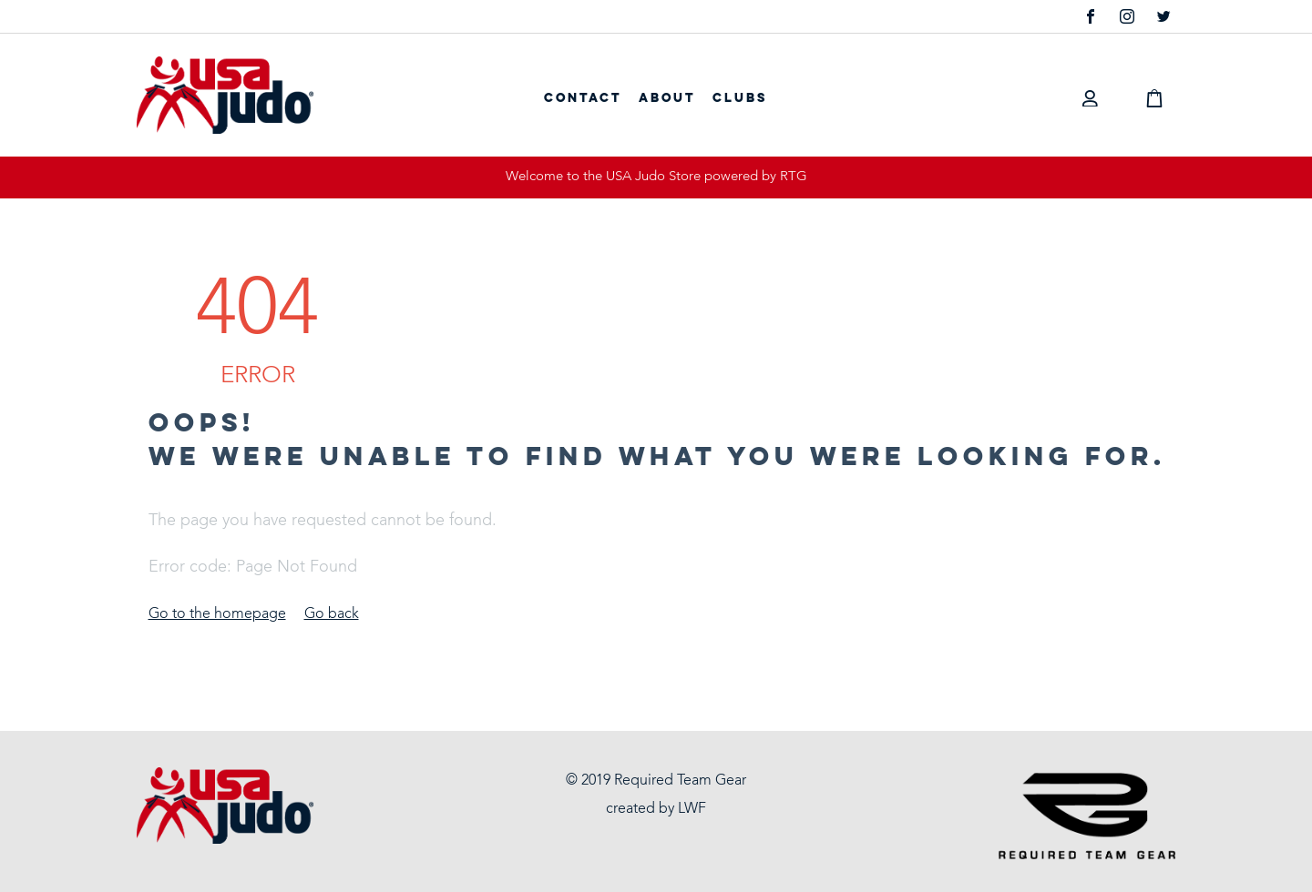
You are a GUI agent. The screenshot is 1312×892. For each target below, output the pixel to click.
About (667, 98)
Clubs (739, 98)
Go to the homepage (217, 614)
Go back (331, 614)
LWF (692, 809)
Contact (582, 98)
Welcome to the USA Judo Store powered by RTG (656, 177)
